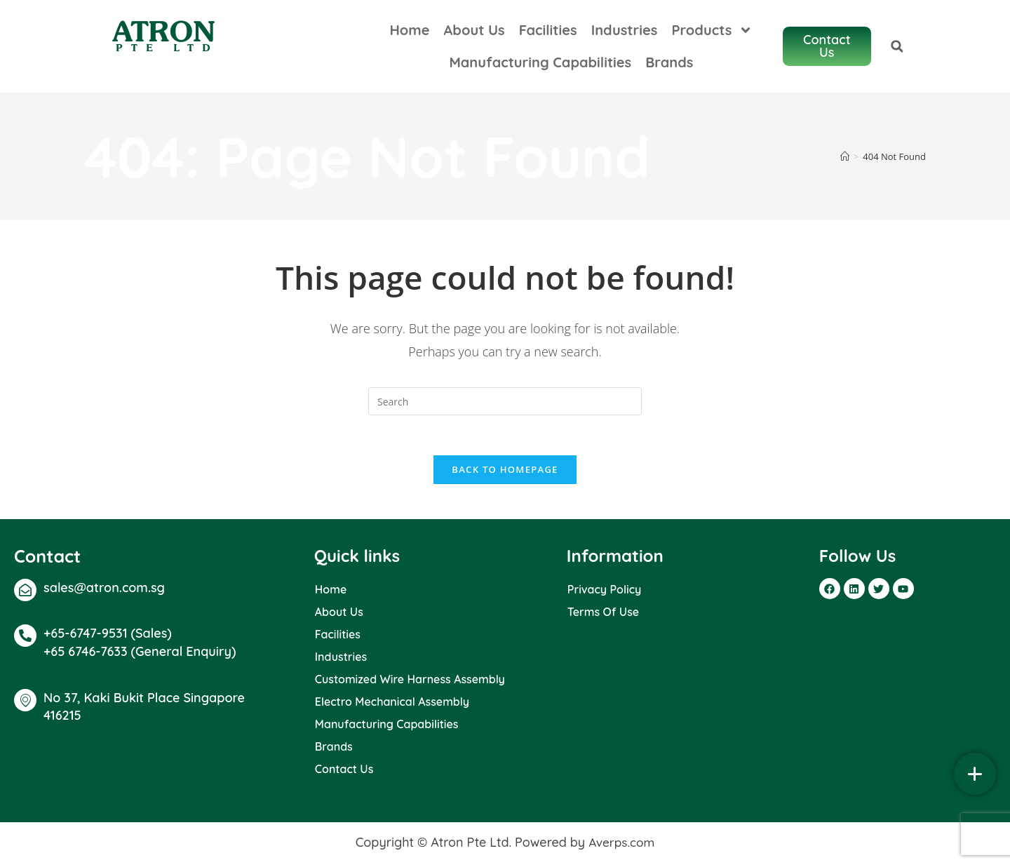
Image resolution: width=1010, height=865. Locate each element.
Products (726, 30)
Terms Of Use (603, 614)
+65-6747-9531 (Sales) (107, 635)
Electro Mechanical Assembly (392, 704)
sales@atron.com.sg (104, 590)
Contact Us (344, 771)
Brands (684, 62)
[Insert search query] (505, 401)
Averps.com (621, 844)
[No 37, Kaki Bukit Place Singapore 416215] (25, 702)
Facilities (563, 30)
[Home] (844, 156)
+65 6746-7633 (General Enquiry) (139, 654)
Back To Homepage (505, 471)
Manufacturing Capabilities (555, 62)
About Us (489, 30)
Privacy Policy (604, 591)
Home (424, 30)
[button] (978, 46)
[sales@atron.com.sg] (25, 592)
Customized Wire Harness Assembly (410, 681)
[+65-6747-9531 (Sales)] (25, 637)
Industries (639, 30)
